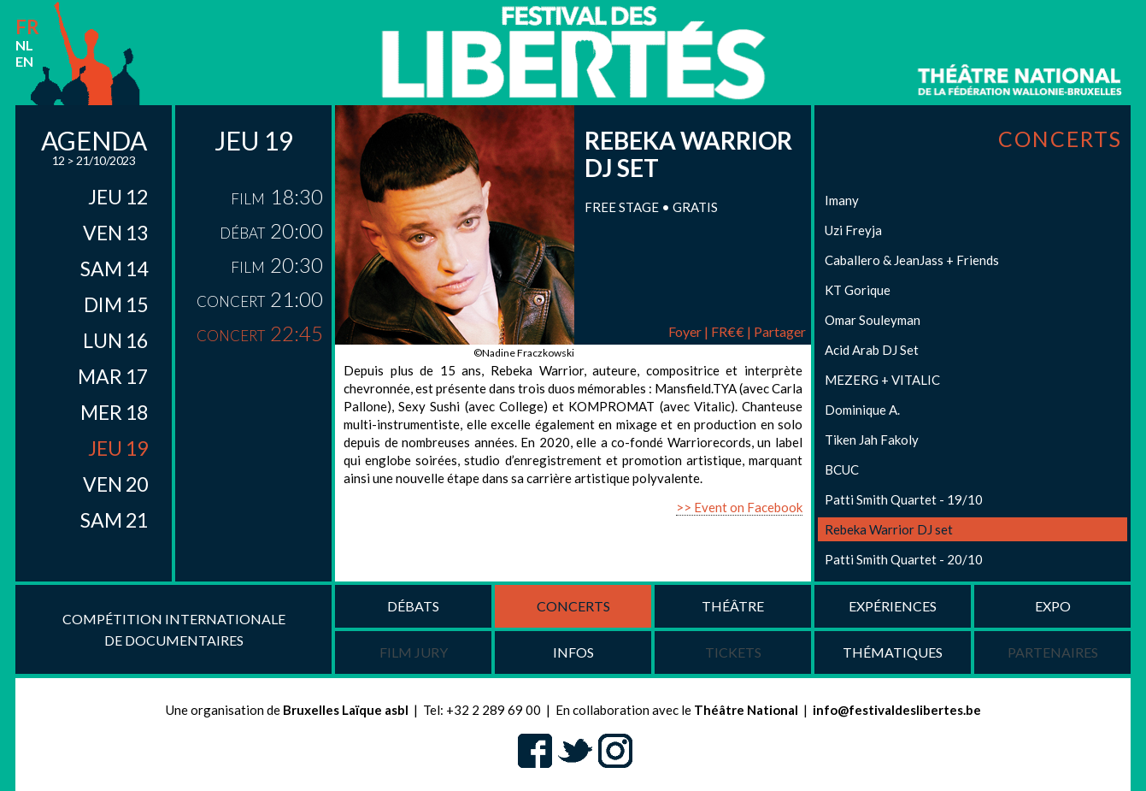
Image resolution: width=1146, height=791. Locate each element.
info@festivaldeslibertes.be (897, 709)
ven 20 (115, 484)
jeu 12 (118, 196)
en (24, 61)
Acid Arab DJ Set (872, 349)
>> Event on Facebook (739, 507)
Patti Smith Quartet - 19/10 (904, 499)
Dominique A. (862, 409)
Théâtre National (746, 709)
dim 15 (116, 304)
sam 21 (114, 520)
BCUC (842, 469)
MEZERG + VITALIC (882, 379)
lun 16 (115, 340)
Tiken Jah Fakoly (872, 439)
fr (27, 26)
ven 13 (115, 232)
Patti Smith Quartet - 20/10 (904, 559)
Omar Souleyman (872, 320)
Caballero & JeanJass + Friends (912, 260)
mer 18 (114, 412)
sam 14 (114, 268)
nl (24, 45)
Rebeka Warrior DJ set (889, 529)
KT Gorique (857, 290)
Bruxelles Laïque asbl (345, 709)
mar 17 (113, 376)
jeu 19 (118, 448)
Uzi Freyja (853, 230)
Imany (842, 200)
